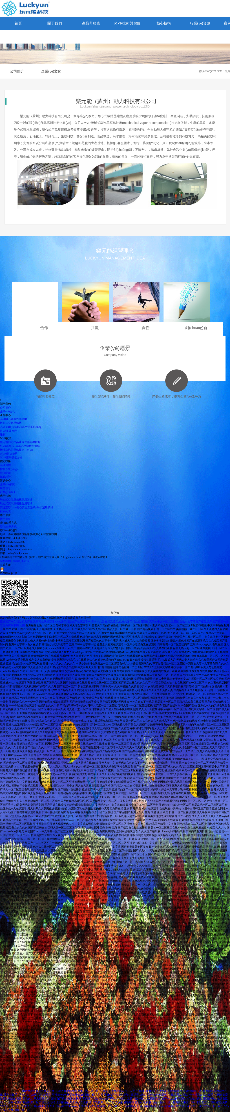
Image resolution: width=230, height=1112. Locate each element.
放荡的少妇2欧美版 (79, 1094)
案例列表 (5, 511)
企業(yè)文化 (51, 71)
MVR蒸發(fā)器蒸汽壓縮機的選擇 (20, 446)
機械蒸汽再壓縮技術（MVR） (18, 449)
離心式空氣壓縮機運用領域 (16, 499)
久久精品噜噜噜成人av (128, 1102)
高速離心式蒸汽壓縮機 (13, 419)
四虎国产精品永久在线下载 (98, 1098)
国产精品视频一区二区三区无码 (36, 1102)
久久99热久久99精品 (39, 1094)
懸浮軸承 (5, 473)
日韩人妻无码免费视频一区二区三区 (77, 1090)
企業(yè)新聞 (7, 484)
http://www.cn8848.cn (20, 549)
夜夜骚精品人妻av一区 (156, 1102)
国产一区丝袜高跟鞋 (173, 1098)
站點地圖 (5, 561)
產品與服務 (91, 23)
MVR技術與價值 (127, 23)
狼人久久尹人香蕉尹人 (36, 1098)
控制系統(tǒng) (9, 469)
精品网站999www (66, 1106)
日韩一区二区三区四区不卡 (122, 1106)
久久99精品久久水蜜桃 (91, 1106)
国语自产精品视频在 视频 (66, 1098)
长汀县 (96, 1094)
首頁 (18, 23)
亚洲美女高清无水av (152, 1106)
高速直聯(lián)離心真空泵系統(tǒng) (21, 427)
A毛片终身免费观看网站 (201, 1098)
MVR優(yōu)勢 (8, 453)
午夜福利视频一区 (190, 1090)
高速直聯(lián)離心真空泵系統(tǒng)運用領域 (26, 507)
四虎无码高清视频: (168, 1090)
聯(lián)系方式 (18, 37)
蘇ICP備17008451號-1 (94, 557)
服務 (2, 434)
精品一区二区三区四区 (146, 1098)
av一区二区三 (124, 1098)
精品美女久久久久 (44, 1106)
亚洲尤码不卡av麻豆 (211, 1106)
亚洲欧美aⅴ (59, 1094)
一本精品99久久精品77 (202, 1094)
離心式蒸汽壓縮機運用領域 (16, 503)
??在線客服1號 (8, 571)
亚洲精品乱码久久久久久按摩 (73, 1102)
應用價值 (5, 519)
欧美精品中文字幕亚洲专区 (181, 1106)
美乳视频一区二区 (103, 1102)
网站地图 (19, 625)
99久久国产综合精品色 (153, 1094)
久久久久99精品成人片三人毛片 (119, 1090)
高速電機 (5, 465)
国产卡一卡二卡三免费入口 (16, 1106)
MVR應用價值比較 (11, 457)
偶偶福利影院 (147, 1090)
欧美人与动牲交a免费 (215, 1102)
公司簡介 (17, 71)
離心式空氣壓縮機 (11, 422)
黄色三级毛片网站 (14, 1094)
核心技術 (164, 23)
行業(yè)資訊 (200, 23)
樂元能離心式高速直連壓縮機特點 (20, 442)
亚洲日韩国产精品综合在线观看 (120, 1094)
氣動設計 (5, 476)
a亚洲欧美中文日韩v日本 (186, 1102)
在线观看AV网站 (178, 1094)
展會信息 (5, 488)
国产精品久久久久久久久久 (38, 1090)
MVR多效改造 (8, 430)
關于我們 (54, 23)
